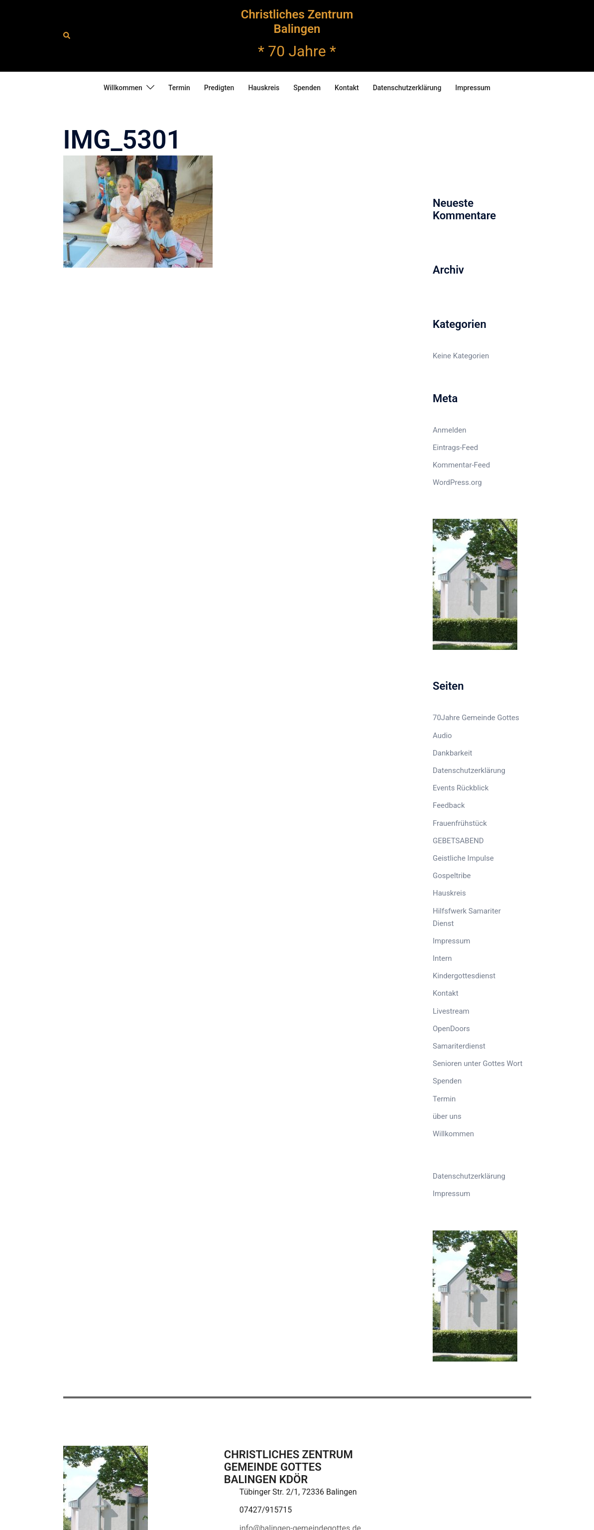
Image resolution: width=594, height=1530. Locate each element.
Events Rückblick (460, 787)
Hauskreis (263, 88)
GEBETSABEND (458, 840)
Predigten (219, 88)
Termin (179, 88)
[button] (67, 35)
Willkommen (123, 88)
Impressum (472, 88)
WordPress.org (457, 482)
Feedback (449, 805)
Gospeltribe (452, 875)
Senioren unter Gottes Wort (477, 1063)
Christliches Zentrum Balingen (297, 21)
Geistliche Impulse (463, 858)
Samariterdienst (459, 1046)
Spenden (307, 88)
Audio (442, 735)
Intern (442, 958)
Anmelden (450, 430)
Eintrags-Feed (455, 447)
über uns (447, 1116)
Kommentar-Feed (461, 464)
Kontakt (347, 88)
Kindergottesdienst (464, 975)
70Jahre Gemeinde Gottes (476, 717)
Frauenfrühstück (460, 823)
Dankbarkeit (453, 753)
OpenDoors (451, 1028)
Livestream (451, 1011)
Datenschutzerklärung (407, 88)
